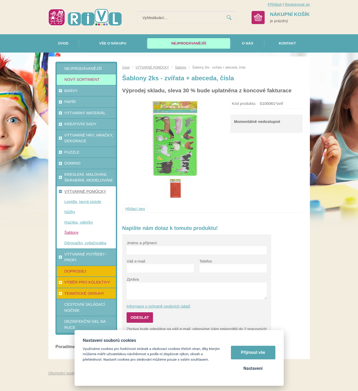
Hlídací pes (135, 208)
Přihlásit (275, 4)
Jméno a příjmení (142, 243)
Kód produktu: (244, 103)
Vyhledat (229, 17)
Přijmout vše (253, 352)
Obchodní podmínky (65, 373)
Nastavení (253, 368)
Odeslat (139, 317)
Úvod (125, 67)
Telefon (206, 261)
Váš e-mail (136, 261)
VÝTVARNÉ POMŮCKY (152, 67)
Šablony (180, 67)
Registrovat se (297, 4)
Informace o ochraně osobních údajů (158, 306)
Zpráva (133, 279)
